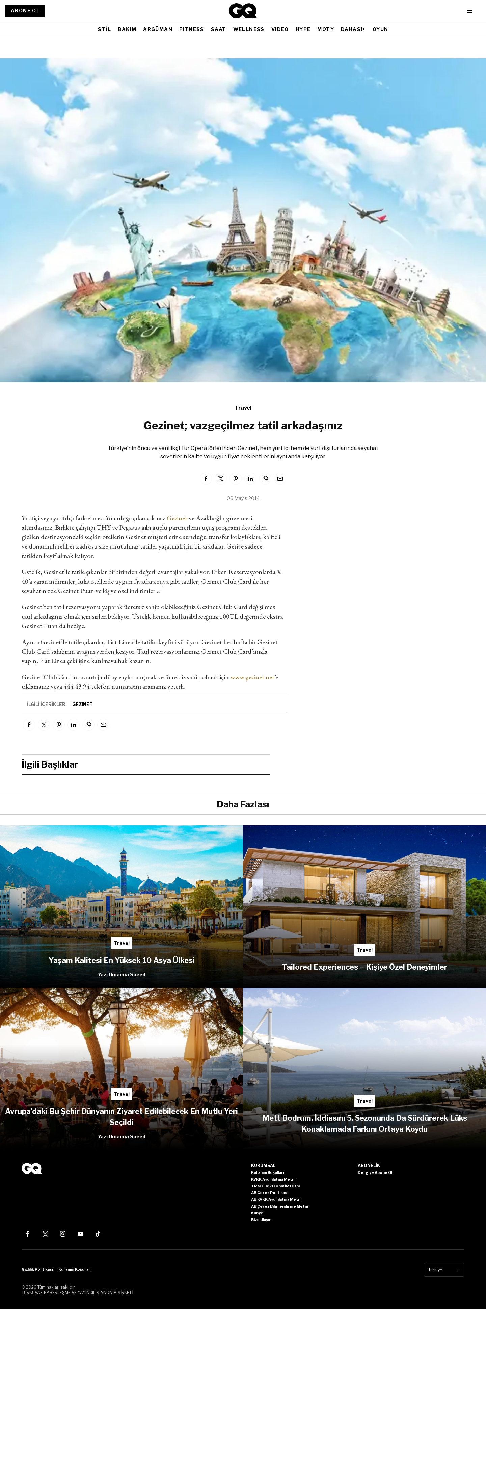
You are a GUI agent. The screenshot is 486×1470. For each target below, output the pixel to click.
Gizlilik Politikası (37, 1269)
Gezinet (177, 517)
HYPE (303, 29)
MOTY (325, 29)
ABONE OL (25, 10)
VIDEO (280, 29)
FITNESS (191, 29)
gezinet (82, 704)
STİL (104, 29)
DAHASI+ (353, 29)
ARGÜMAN (157, 29)
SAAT (218, 29)
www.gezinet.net (252, 677)
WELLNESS (249, 29)
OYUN (380, 29)
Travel (243, 408)
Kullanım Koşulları (74, 1269)
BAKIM (127, 29)
